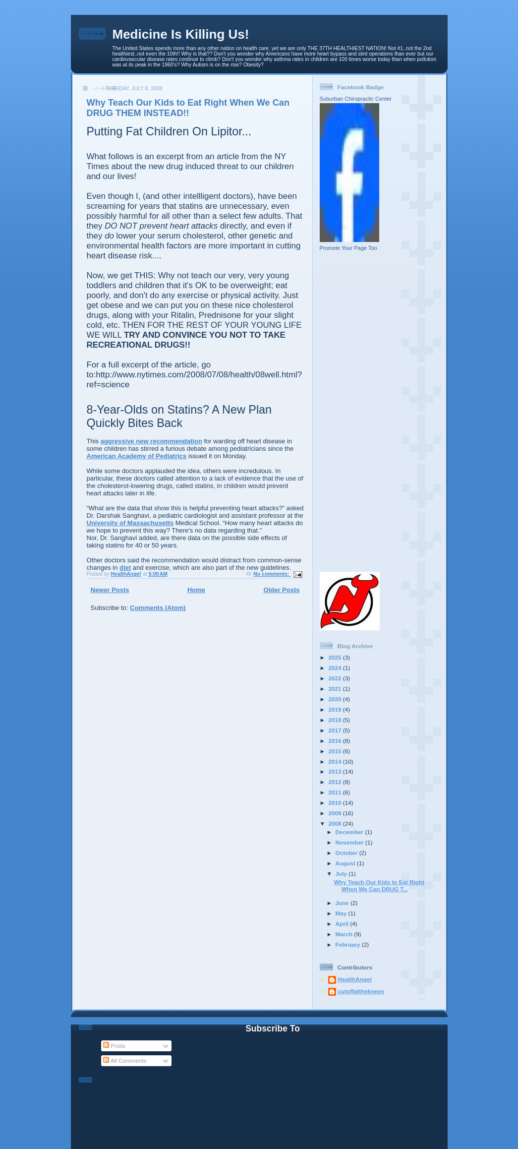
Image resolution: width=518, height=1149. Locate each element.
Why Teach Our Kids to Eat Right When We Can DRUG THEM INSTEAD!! (188, 108)
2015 (336, 751)
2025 (336, 657)
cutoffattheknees (361, 991)
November (350, 842)
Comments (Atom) (158, 607)
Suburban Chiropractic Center (356, 99)
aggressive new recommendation (151, 441)
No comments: (271, 574)
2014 (336, 761)
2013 (336, 771)
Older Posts (282, 590)
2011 (336, 792)
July (342, 873)
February (349, 944)
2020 (336, 699)
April (343, 923)
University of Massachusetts (130, 523)
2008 (336, 823)
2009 (336, 813)
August (346, 863)
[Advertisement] (349, 411)
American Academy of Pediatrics (137, 456)
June (343, 903)
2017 (336, 730)
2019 (336, 709)
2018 (336, 720)
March (345, 934)
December (350, 832)
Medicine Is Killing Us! (181, 34)
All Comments (124, 1060)
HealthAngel (355, 979)
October (347, 852)
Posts (114, 1045)
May (342, 913)
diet (125, 567)
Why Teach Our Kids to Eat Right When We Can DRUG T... (379, 885)
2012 (336, 782)
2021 (336, 688)
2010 (336, 802)
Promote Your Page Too (348, 248)
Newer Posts (110, 590)
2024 (336, 668)
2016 (336, 740)
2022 (336, 678)
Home (196, 590)
